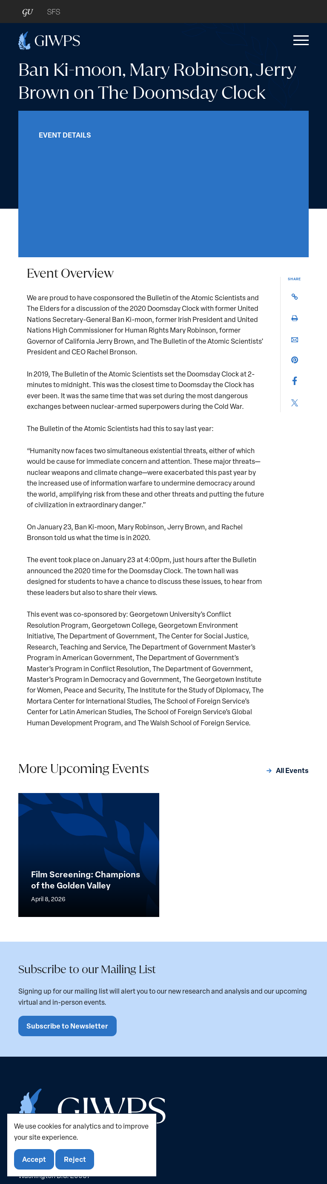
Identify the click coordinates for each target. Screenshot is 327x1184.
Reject (75, 1159)
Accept (34, 1159)
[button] (299, 40)
